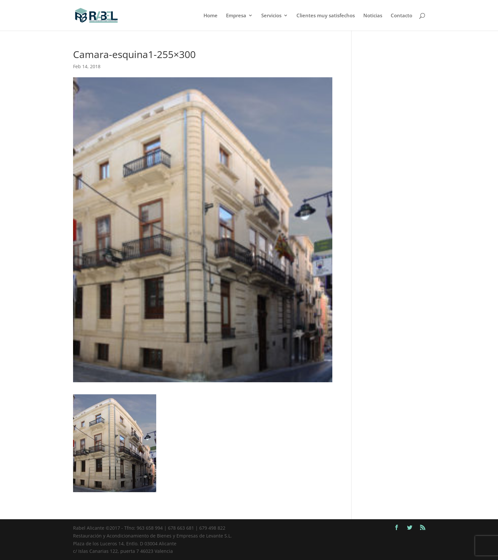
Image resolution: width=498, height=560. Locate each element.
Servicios (271, 16)
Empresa (236, 16)
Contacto (401, 16)
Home (211, 16)
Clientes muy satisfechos (325, 16)
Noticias (372, 16)
